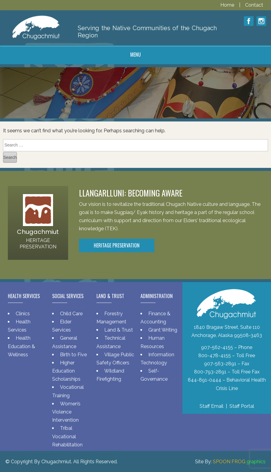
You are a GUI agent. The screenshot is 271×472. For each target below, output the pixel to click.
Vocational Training (68, 391)
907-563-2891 (220, 364)
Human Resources (152, 342)
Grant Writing (162, 330)
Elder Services (61, 326)
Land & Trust (118, 330)
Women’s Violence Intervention (66, 412)
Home (227, 5)
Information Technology (157, 359)
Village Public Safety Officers (115, 359)
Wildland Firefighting (110, 375)
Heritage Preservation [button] (117, 245)
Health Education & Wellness (21, 346)
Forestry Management (111, 318)
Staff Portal (241, 406)
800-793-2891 (210, 372)
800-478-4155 (214, 355)
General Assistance (64, 342)
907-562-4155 (217, 347)
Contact (254, 5)
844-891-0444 (204, 380)
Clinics (23, 313)
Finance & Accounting (155, 318)
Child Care (71, 313)
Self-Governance (154, 375)
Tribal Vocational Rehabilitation (67, 436)
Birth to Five (73, 354)
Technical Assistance (110, 342)
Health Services (19, 326)
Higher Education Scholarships (66, 371)
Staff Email (211, 406)
